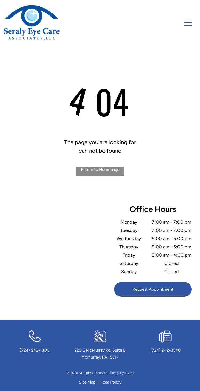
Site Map (87, 382)
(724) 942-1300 (34, 350)
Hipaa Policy (110, 382)
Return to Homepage (100, 169)
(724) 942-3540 (165, 350)
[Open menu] (188, 23)
